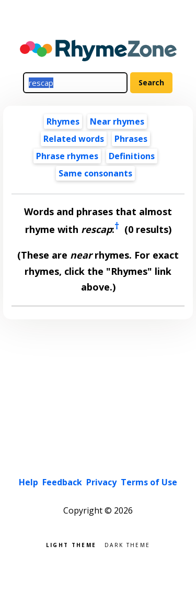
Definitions (132, 156)
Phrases (130, 138)
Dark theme (127, 544)
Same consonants (95, 173)
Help (28, 482)
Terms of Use (149, 482)
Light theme (71, 544)
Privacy (101, 482)
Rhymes (63, 121)
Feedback (62, 482)
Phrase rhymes (67, 156)
